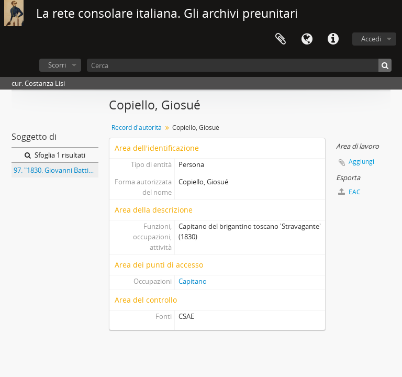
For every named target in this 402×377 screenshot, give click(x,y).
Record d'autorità (136, 127)
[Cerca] (239, 65)
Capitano (192, 281)
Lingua (307, 39)
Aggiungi (361, 161)
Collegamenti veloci (333, 39)
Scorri (57, 65)
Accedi (371, 38)
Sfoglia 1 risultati (55, 155)
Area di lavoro (280, 39)
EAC (349, 191)
